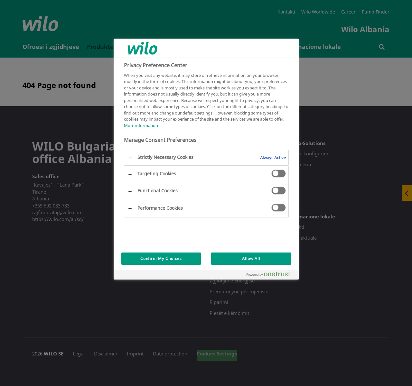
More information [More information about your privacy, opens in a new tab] (141, 125)
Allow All (251, 258)
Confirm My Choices (161, 258)
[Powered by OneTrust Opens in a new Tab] (271, 275)
